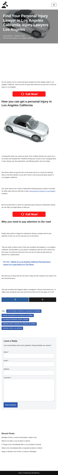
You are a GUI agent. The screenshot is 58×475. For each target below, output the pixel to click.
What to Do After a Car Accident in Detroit (16, 441)
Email (6, 360)
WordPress (36, 473)
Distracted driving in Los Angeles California (18, 315)
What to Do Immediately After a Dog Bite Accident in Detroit (22, 448)
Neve (20, 473)
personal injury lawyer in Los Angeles (42, 191)
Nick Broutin (8, 36)
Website (6, 369)
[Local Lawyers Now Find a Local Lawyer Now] (5, 4)
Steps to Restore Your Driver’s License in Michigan (19, 451)
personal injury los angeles (12, 328)
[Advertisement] (29, 59)
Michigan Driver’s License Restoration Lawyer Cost (19, 437)
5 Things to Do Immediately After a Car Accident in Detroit (21, 444)
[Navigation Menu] (54, 5)
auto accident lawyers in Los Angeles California (23, 311)
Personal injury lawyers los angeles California (19, 324)
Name (6, 352)
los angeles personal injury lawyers (15, 319)
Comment (7, 377)
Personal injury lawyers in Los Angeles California (18, 38)
